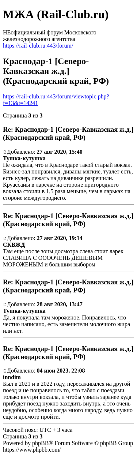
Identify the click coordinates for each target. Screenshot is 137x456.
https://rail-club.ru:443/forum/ (38, 45)
